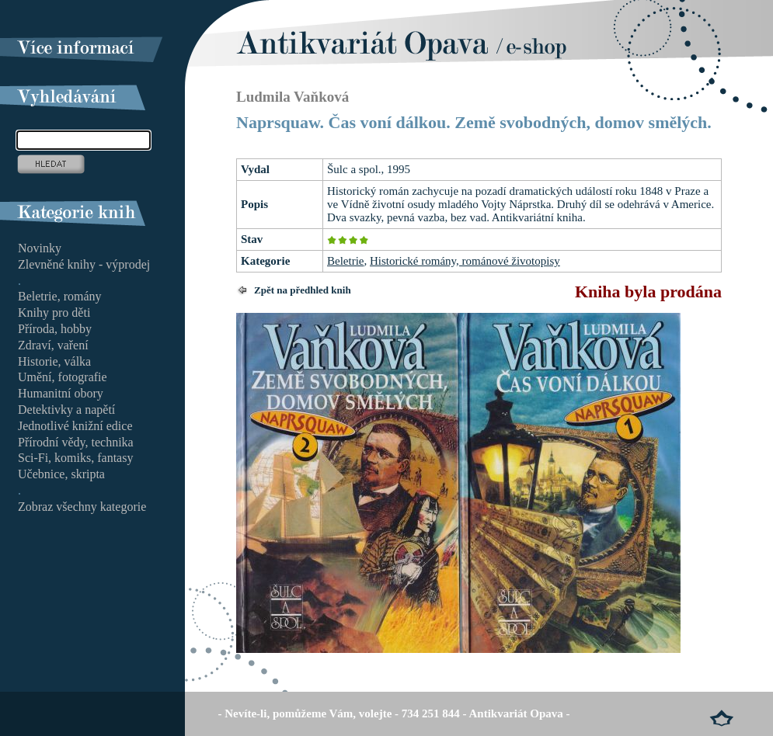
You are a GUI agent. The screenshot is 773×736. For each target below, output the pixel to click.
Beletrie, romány (60, 296)
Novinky (39, 248)
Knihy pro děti (54, 312)
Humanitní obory (60, 393)
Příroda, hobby (55, 328)
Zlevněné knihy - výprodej (84, 264)
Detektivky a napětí (66, 409)
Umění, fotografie (62, 377)
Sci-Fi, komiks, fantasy (75, 457)
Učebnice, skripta (61, 474)
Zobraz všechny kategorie (82, 506)
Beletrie (345, 261)
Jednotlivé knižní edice (75, 425)
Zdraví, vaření (53, 345)
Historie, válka (54, 361)
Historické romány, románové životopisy (465, 261)
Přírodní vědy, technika (76, 442)
